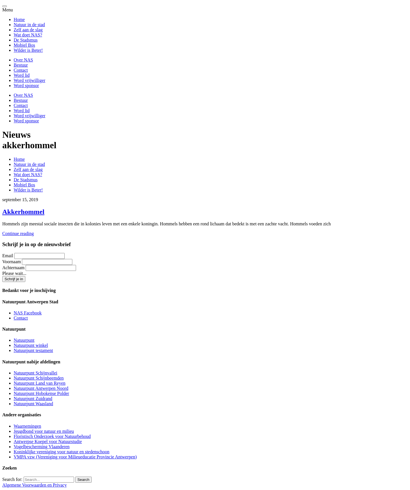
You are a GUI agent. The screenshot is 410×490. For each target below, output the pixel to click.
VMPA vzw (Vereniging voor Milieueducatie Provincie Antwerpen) (75, 456)
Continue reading (18, 233)
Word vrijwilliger (29, 80)
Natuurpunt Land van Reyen (39, 383)
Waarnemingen (27, 426)
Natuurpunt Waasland (33, 403)
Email (7, 255)
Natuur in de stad (29, 24)
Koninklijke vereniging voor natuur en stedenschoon (61, 451)
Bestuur (21, 65)
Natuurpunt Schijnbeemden (39, 378)
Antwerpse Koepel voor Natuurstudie (48, 441)
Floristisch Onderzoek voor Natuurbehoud (52, 436)
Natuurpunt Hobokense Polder (41, 393)
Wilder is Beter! (28, 50)
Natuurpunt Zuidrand (33, 398)
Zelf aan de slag (28, 29)
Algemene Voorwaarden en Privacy (34, 485)
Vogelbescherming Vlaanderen (41, 446)
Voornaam (11, 261)
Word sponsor (26, 85)
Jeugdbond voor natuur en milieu (44, 431)
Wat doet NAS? (28, 34)
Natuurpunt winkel (31, 345)
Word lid (22, 75)
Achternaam (13, 267)
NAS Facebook (28, 312)
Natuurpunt (24, 340)
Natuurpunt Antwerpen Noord (41, 388)
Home (19, 19)
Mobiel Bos (24, 45)
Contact (21, 70)
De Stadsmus (26, 40)
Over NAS (23, 59)
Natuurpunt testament (33, 350)
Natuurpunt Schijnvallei (35, 372)
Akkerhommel (23, 211)
